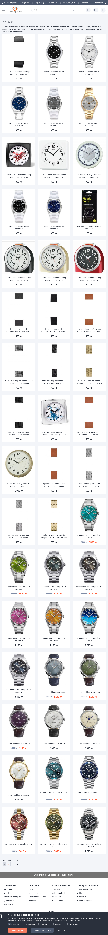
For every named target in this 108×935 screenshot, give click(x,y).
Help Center (8, 889)
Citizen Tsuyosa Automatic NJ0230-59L (89, 794)
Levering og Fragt (34, 893)
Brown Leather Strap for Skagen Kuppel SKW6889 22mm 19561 (89, 330)
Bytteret (10, 3)
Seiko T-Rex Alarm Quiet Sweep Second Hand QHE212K (19, 176)
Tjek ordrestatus (10, 901)
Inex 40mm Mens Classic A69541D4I (89, 124)
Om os (30, 889)
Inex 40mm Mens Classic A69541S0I (89, 73)
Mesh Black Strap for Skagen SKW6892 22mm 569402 (19, 433)
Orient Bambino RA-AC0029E (89, 692)
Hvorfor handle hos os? (37, 897)
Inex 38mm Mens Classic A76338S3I (54, 124)
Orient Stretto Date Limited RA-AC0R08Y (54, 639)
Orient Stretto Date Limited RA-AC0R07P (19, 639)
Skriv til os (7, 893)
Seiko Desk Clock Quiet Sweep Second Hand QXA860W (54, 176)
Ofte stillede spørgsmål (12, 897)
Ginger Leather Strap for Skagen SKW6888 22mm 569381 (89, 433)
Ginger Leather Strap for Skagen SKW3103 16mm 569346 (53, 485)
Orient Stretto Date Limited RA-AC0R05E (19, 588)
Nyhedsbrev (8, 904)
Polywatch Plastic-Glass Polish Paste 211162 (89, 227)
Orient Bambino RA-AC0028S (19, 795)
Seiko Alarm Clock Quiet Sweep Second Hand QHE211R (89, 279)
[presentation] (2, 2)
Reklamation (82, 893)
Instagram (55, 916)
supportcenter (68, 875)
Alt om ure (32, 901)
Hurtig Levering (39, 3)
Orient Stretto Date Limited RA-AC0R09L (89, 639)
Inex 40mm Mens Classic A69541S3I (54, 73)
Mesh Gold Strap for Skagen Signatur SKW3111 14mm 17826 (89, 382)
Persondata (81, 897)
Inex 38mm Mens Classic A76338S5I (19, 227)
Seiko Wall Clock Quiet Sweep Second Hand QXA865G (19, 485)
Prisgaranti (25, 3)
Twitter (53, 924)
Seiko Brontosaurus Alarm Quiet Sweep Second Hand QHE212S (54, 433)
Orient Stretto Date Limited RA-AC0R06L (89, 536)
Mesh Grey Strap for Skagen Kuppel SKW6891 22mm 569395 (19, 382)
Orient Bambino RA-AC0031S (54, 744)
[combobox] (53, 9)
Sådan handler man (84, 889)
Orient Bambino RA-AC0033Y (89, 744)
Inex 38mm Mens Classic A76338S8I (54, 227)
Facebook (55, 920)
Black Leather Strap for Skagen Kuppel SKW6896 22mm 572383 (19, 330)
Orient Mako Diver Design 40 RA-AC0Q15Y (89, 588)
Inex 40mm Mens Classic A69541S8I (19, 124)
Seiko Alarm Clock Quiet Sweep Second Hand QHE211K (19, 279)
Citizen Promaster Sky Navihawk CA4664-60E (89, 845)
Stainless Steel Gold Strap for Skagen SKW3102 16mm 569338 (54, 536)
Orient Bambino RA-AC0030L (54, 692)
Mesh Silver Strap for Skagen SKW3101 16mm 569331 (19, 536)
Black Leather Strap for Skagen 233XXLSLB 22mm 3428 (19, 73)
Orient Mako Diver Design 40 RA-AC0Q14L (19, 691)
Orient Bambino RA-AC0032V (19, 744)
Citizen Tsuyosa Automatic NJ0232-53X (54, 845)
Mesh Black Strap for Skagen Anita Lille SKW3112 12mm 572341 (54, 382)
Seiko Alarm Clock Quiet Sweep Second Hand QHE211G (54, 279)
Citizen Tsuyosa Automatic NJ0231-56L (54, 794)
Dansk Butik (53, 3)
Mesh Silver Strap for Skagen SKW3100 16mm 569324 (89, 485)
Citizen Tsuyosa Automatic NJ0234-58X (19, 845)
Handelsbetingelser (84, 901)
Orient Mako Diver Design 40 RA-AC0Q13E (54, 588)
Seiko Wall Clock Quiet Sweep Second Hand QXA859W (89, 176)
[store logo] (15, 9)
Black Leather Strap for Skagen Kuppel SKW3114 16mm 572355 (54, 330)
